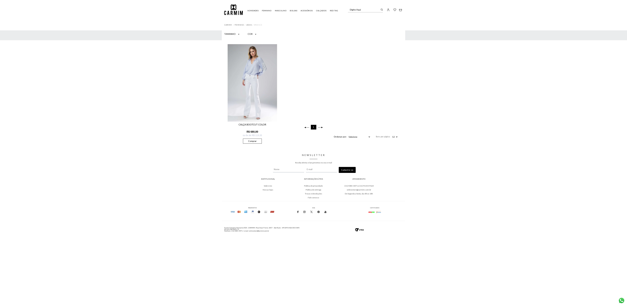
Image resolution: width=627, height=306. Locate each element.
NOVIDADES (253, 11)
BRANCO (258, 25)
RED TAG (334, 11)
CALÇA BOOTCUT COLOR (252, 124)
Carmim (228, 25)
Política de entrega (313, 190)
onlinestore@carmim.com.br (359, 190)
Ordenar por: (340, 136)
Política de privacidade (313, 186)
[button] (388, 9)
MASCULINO (281, 11)
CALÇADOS (321, 11)
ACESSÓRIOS (307, 11)
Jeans (249, 25)
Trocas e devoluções (313, 193)
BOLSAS (293, 11)
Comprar (252, 141)
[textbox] (364, 9)
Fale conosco (313, 197)
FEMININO (266, 11)
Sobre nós (268, 186)
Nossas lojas (268, 190)
